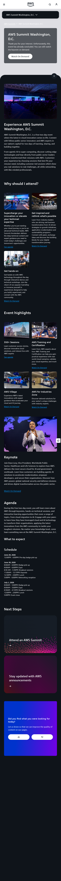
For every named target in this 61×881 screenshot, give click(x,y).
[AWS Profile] (56, 4)
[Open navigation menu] (4, 5)
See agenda (8, 247)
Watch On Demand (39, 246)
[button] (21, 15)
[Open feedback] (58, 440)
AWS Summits (9, 24)
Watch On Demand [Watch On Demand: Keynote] (12, 491)
